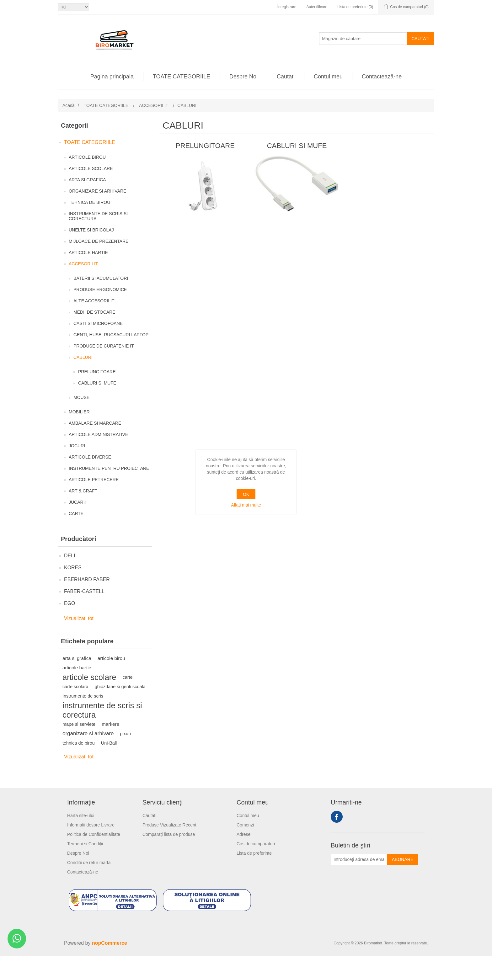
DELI (69, 555)
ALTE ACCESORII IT (93, 300)
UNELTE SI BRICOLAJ (91, 229)
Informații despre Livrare (91, 824)
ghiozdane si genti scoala (120, 686)
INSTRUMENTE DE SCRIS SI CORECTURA (98, 216)
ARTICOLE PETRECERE (94, 479)
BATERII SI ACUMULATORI (100, 278)
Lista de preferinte (254, 853)
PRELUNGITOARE (97, 371)
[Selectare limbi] (73, 7)
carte (128, 677)
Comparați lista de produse (168, 834)
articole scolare (89, 677)
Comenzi (245, 824)
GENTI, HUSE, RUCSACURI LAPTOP (110, 334)
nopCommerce (109, 943)
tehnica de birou (78, 743)
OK (246, 494)
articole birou (111, 658)
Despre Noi (243, 76)
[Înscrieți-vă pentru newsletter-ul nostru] (359, 859)
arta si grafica (76, 658)
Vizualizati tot (79, 618)
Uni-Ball (109, 743)
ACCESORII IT (83, 263)
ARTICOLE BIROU (87, 157)
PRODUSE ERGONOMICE (100, 289)
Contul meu (328, 76)
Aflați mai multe (246, 504)
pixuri (125, 733)
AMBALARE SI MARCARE (95, 423)
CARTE (76, 513)
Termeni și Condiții (85, 843)
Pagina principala (112, 76)
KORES (73, 567)
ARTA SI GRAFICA (87, 179)
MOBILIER (79, 411)
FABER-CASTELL (84, 591)
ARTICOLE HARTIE (88, 252)
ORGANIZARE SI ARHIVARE (97, 191)
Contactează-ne (382, 76)
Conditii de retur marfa (89, 862)
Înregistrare (287, 7)
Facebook (337, 817)
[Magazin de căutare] (363, 38)
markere (110, 724)
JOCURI (77, 445)
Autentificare (316, 7)
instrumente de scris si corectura (102, 710)
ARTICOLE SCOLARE (91, 168)
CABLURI (83, 357)
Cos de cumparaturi (256, 843)
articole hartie (76, 667)
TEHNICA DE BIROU (89, 202)
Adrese (243, 834)
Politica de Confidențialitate (93, 834)
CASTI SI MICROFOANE (98, 323)
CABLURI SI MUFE (97, 382)
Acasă (68, 105)
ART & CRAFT (83, 490)
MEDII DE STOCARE (94, 312)
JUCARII (77, 502)
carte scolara (75, 686)
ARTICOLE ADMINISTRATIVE (98, 434)
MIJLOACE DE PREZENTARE (98, 241)
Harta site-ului (80, 815)
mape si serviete (78, 724)
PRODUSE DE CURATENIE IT (103, 345)
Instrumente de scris (82, 695)
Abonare (402, 859)
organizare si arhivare (88, 733)
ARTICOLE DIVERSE (90, 456)
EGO (69, 603)
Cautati (420, 38)
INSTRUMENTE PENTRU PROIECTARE (109, 468)
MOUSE (81, 397)
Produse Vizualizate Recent (169, 824)
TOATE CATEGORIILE (181, 76)
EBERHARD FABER (87, 579)
